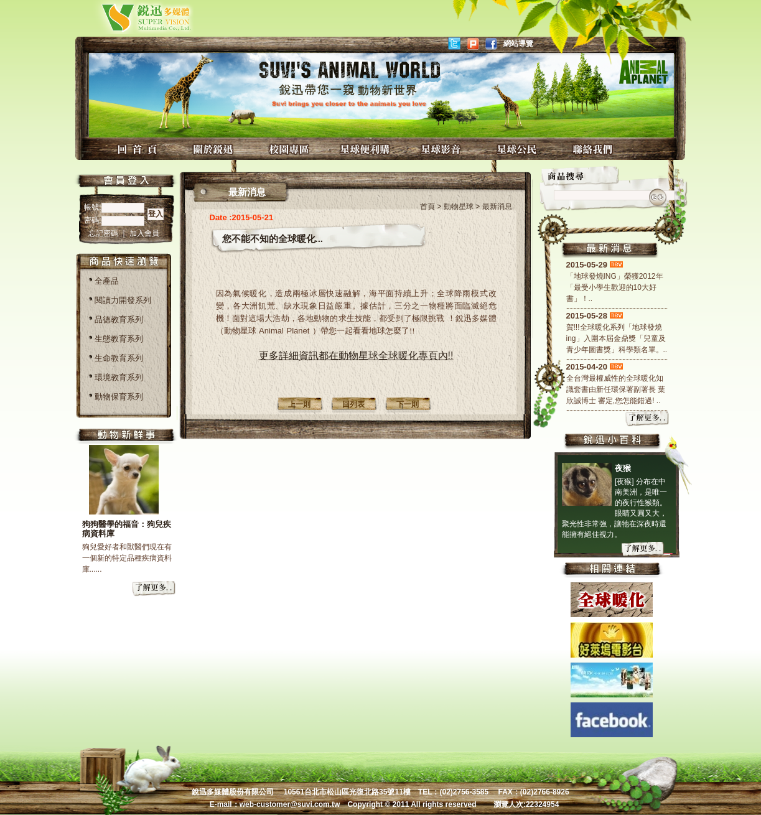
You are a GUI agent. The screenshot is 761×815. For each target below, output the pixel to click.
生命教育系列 (119, 358)
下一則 (407, 404)
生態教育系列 (119, 338)
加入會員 (144, 233)
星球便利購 (366, 149)
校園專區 (291, 149)
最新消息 (497, 206)
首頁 (427, 206)
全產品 (107, 281)
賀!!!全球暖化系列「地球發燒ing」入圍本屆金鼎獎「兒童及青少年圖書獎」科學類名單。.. (617, 338)
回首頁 (139, 149)
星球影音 (442, 149)
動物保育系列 (119, 396)
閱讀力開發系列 (123, 300)
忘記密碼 (104, 233)
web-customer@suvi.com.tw (290, 804)
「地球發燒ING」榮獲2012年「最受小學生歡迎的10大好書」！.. (614, 287)
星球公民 (518, 149)
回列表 (353, 404)
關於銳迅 (215, 149)
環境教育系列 (119, 377)
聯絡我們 (594, 149)
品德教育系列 (119, 319)
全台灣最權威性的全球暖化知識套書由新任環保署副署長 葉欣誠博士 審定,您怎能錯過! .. (615, 389)
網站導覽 (518, 43)
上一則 (299, 404)
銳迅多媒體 (132, 17)
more (154, 589)
